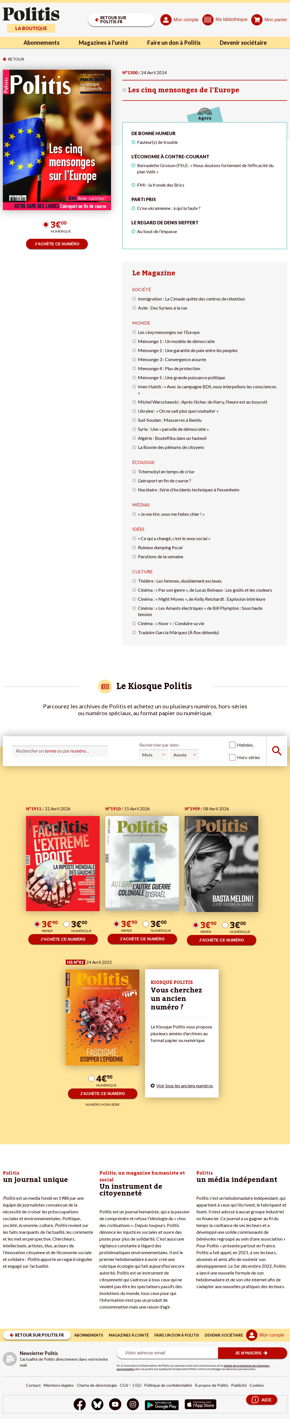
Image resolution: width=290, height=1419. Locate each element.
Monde (141, 322)
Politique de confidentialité (168, 1385)
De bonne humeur (153, 133)
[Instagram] (133, 1405)
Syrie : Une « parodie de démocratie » (173, 429)
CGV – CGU (130, 1385)
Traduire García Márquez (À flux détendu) (178, 632)
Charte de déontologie (97, 1385)
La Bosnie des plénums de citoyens (171, 447)
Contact (33, 1385)
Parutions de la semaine (160, 556)
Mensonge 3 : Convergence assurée (172, 359)
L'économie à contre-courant (170, 156)
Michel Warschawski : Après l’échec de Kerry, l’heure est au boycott (202, 401)
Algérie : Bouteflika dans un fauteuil (172, 438)
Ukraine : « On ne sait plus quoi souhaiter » (178, 411)
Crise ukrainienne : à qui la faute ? (169, 208)
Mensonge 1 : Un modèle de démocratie (176, 341)
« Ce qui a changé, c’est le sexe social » (174, 538)
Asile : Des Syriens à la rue (162, 307)
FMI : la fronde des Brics (160, 185)
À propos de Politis (211, 1385)
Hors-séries (248, 757)
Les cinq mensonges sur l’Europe (169, 332)
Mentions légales (59, 1385)
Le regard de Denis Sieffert (165, 222)
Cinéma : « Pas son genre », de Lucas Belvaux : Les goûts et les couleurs (205, 590)
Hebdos (245, 744)
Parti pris (143, 199)
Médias (141, 504)
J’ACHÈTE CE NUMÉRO (57, 244)
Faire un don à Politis (174, 42)
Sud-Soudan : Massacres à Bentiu (170, 420)
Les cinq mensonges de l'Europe (183, 90)
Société (141, 289)
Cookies (257, 1385)
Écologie (143, 462)
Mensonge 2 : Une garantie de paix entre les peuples (188, 350)
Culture (142, 571)
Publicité (239, 1385)
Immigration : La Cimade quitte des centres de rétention (191, 298)
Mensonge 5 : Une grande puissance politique (181, 377)
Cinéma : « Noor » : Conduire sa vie (171, 623)
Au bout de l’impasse (157, 231)
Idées (138, 529)
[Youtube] (115, 1405)
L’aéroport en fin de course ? (164, 480)
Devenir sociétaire (243, 42)
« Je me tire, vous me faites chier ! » (171, 514)
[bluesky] (97, 1405)
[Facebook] (80, 1405)
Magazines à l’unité (103, 42)
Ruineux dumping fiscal (160, 547)
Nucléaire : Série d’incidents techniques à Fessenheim (188, 489)
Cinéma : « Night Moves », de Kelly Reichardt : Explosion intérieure (201, 599)
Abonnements (41, 42)
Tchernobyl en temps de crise (166, 471)
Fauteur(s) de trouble (157, 142)
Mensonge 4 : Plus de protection (169, 368)
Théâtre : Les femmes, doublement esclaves (180, 580)
